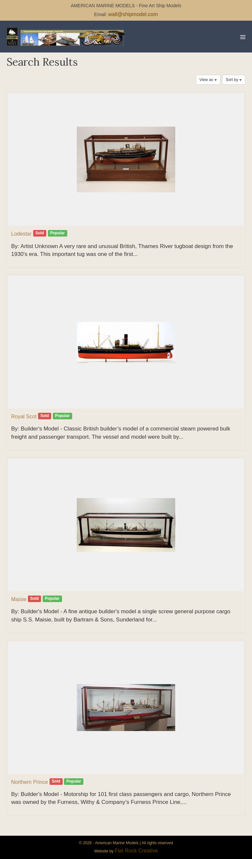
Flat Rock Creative (136, 850)
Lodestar (21, 234)
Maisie (18, 599)
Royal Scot (23, 416)
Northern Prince (29, 782)
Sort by (234, 79)
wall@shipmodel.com (133, 14)
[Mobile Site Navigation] (242, 37)
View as (208, 79)
